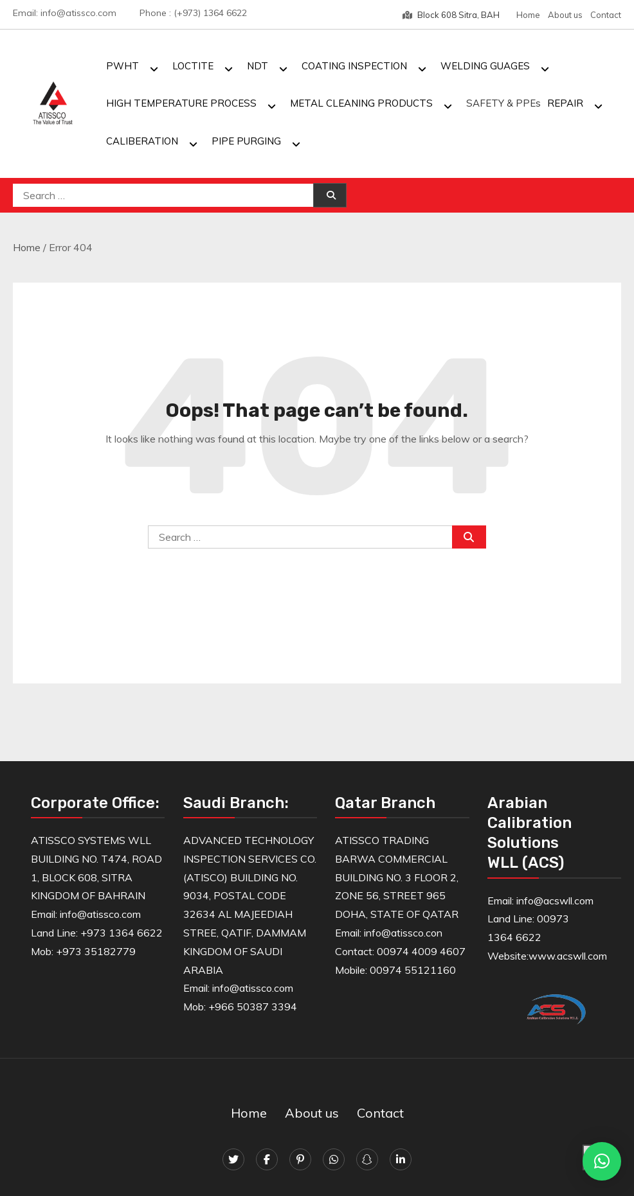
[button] (602, 1161)
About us (565, 15)
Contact (605, 15)
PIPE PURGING (246, 141)
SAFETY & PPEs (503, 103)
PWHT (122, 66)
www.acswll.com (568, 955)
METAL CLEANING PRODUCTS (361, 103)
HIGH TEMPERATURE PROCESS (181, 103)
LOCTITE (192, 66)
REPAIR (565, 103)
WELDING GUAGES (485, 66)
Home (528, 15)
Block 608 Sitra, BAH (451, 15)
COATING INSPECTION (354, 66)
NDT (257, 66)
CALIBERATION (142, 141)
